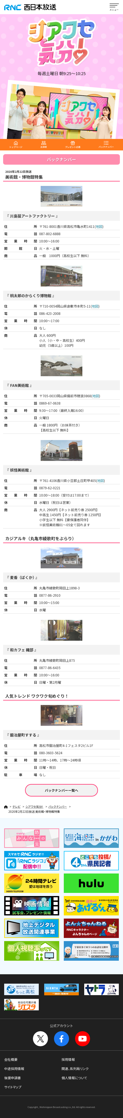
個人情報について (74, 1077)
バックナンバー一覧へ (61, 790)
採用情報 (68, 1059)
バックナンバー (57, 806)
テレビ (16, 806)
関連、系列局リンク (75, 1068)
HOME (6, 806)
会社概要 (11, 1059)
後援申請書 (12, 1077)
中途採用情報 (14, 1068)
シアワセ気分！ (34, 806)
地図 (99, 229)
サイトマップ (12, 1086)
